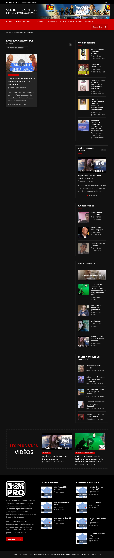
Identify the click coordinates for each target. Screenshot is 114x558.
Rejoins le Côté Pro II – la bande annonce (90, 177)
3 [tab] (91, 195)
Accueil (8, 32)
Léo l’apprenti (96, 321)
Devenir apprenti (13, 75)
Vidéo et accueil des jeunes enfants (34, 2)
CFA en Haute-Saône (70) (98, 519)
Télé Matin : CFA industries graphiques (97, 307)
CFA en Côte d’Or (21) (63, 518)
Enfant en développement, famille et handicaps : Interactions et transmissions (97, 104)
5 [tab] (96, 195)
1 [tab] (87, 195)
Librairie (88, 21)
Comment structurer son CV (95, 367)
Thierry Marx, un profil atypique (97, 229)
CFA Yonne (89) (60, 487)
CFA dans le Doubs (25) (97, 535)
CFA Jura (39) (95, 503)
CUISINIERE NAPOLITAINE (96, 66)
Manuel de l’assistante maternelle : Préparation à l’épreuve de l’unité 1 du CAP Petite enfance (97, 126)
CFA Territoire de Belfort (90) (96, 488)
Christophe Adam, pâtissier (98, 244)
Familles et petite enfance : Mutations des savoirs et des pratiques (98, 84)
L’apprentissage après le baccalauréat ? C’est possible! (21, 81)
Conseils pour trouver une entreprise (95, 415)
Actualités (37, 21)
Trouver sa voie (52, 21)
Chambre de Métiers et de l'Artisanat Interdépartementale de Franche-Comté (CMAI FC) (58, 554)
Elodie (12, 88)
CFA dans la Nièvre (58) (61, 504)
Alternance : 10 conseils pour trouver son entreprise (96, 379)
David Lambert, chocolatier (97, 213)
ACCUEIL (9, 21)
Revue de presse (89, 453)
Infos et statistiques (72, 21)
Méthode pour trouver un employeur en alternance (95, 391)
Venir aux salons (21, 21)
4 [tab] (94, 195)
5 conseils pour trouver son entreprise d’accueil (96, 404)
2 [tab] (89, 195)
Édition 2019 (46, 453)
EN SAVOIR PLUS (14, 539)
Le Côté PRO (97, 56)
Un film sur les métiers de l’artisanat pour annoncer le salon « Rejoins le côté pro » (98, 289)
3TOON (99, 554)
